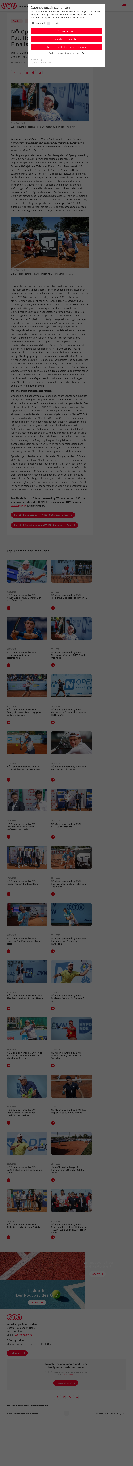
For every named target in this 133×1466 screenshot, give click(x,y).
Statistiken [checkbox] (56, 23)
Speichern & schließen (66, 39)
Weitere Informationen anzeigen (66, 53)
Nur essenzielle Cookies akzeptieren (66, 47)
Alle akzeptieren (66, 31)
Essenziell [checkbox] (40, 23)
